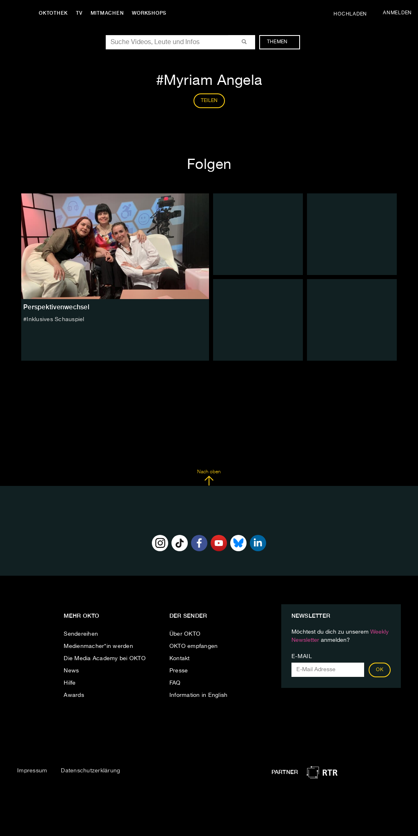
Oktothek (53, 13)
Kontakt (179, 658)
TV (79, 13)
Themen (281, 42)
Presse (178, 671)
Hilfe (70, 683)
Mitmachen (107, 13)
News (71, 671)
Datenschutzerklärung (90, 771)
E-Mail (301, 656)
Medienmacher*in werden (98, 646)
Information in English (198, 695)
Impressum (32, 771)
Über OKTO (184, 634)
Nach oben (208, 478)
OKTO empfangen (193, 646)
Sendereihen (81, 634)
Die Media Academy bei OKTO (105, 658)
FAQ (175, 683)
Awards (74, 695)
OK (379, 669)
